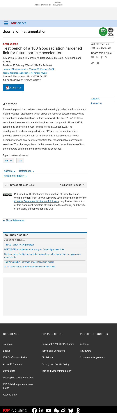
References (26, 99)
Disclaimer (47, 355)
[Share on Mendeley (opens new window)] (92, 62)
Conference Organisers (92, 355)
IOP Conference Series (15, 355)
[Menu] (6, 23)
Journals (7, 341)
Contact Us (9, 368)
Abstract (95, 105)
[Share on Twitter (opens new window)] (106, 57)
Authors (9, 99)
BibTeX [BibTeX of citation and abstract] (8, 172)
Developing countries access (18, 375)
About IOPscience (12, 361)
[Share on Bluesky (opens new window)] (98, 62)
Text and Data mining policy (56, 368)
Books (6, 348)
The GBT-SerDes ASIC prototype (19, 242)
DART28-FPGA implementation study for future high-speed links (34, 247)
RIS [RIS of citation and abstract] (20, 172)
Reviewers (85, 348)
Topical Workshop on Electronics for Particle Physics (25, 73)
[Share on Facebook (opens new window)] (102, 57)
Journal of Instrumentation (24, 31)
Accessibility (10, 392)
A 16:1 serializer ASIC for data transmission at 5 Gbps (29, 264)
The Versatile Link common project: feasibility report (29, 259)
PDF (13, 88)
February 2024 (47, 69)
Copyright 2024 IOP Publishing (58, 341)
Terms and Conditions (53, 348)
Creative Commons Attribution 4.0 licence (36, 199)
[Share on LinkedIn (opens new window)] (97, 57)
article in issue (20, 182)
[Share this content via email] (92, 57)
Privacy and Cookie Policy (55, 361)
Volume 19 (34, 69)
